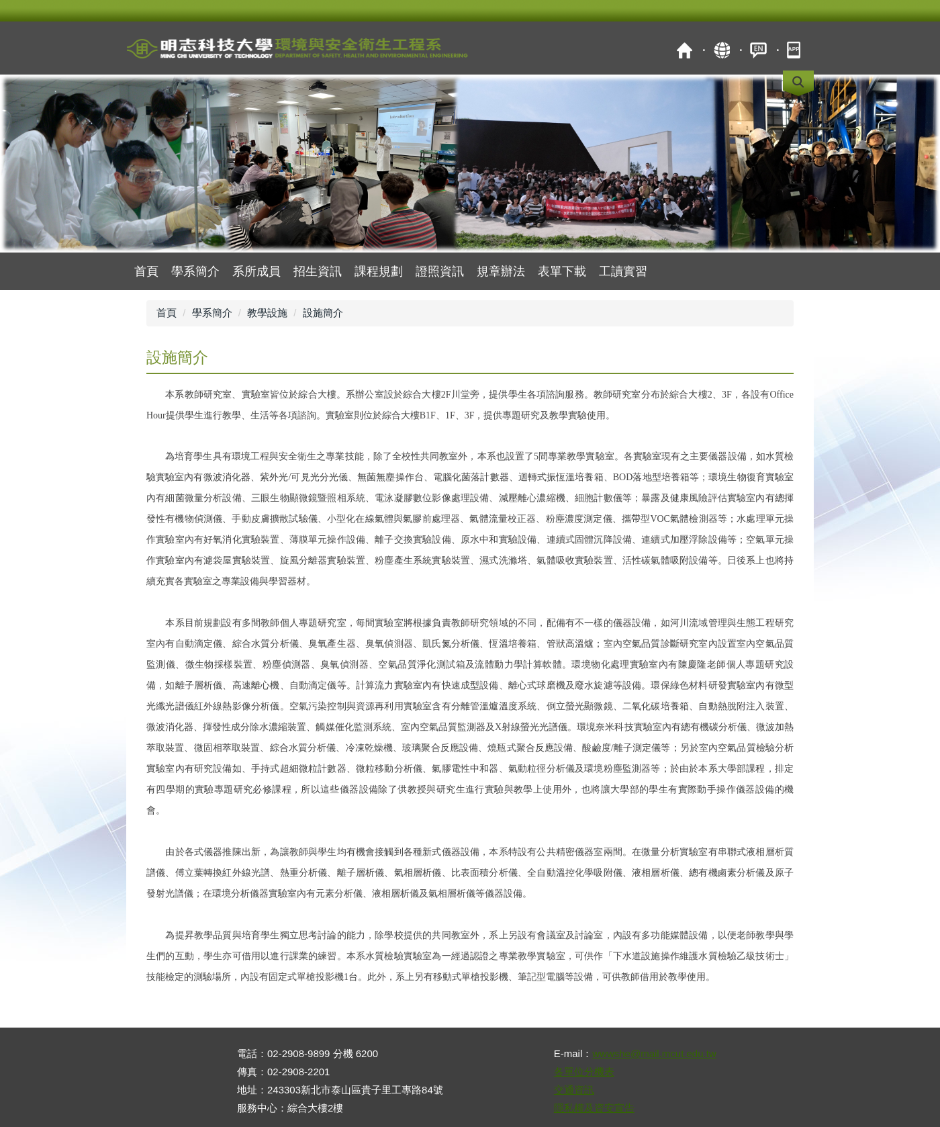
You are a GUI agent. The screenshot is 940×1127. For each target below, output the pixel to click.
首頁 (684, 50)
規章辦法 (501, 271)
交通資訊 (574, 1089)
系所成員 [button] (256, 271)
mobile (795, 50)
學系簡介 (195, 271)
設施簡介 (323, 312)
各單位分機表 (584, 1071)
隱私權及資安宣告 (594, 1108)
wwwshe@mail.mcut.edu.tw (654, 1053)
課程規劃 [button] (379, 271)
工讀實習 (623, 271)
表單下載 (562, 271)
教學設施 (267, 312)
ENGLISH (758, 50)
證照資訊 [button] (440, 271)
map (721, 50)
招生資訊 (317, 271)
